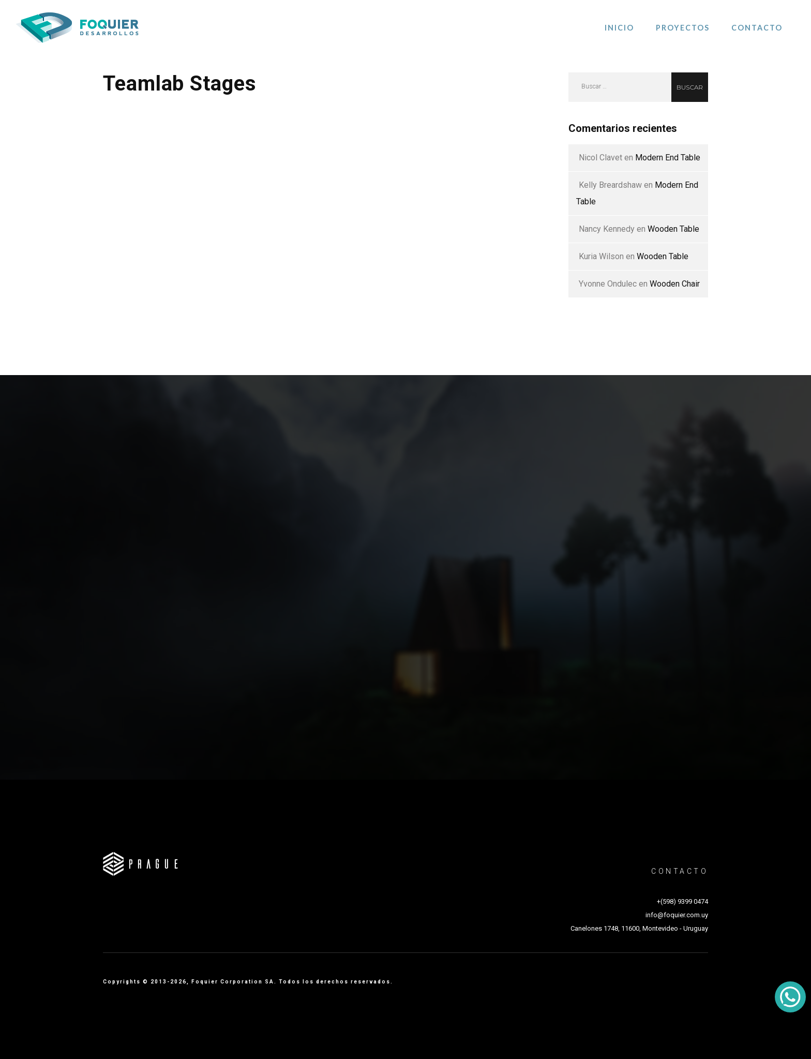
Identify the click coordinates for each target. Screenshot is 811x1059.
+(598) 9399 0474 (682, 901)
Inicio (619, 27)
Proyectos (683, 27)
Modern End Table (667, 157)
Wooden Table (673, 229)
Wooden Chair (675, 284)
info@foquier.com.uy (676, 915)
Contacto (757, 27)
